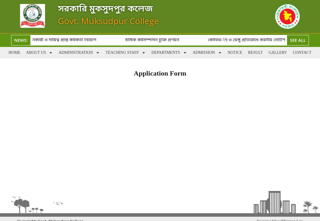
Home (14, 52)
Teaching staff (126, 53)
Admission (207, 53)
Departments (169, 53)
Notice (235, 52)
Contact (302, 52)
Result (255, 52)
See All (298, 40)
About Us (39, 53)
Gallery (278, 52)
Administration (79, 53)
